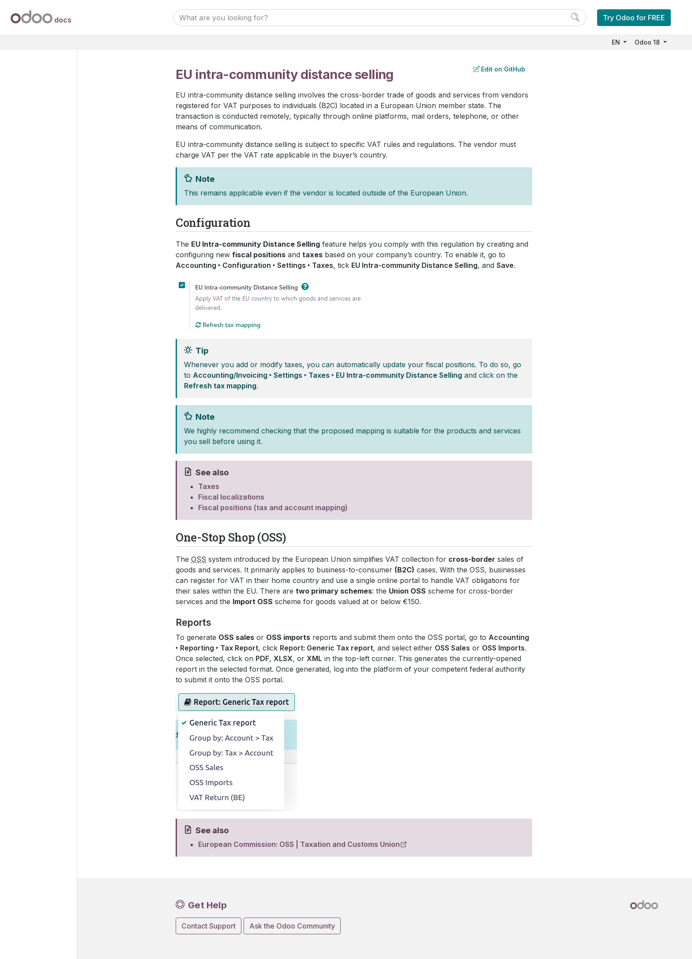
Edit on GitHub (499, 69)
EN (617, 42)
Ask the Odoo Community (292, 925)
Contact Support (208, 925)
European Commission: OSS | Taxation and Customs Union (299, 844)
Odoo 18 (648, 42)
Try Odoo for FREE (634, 17)
